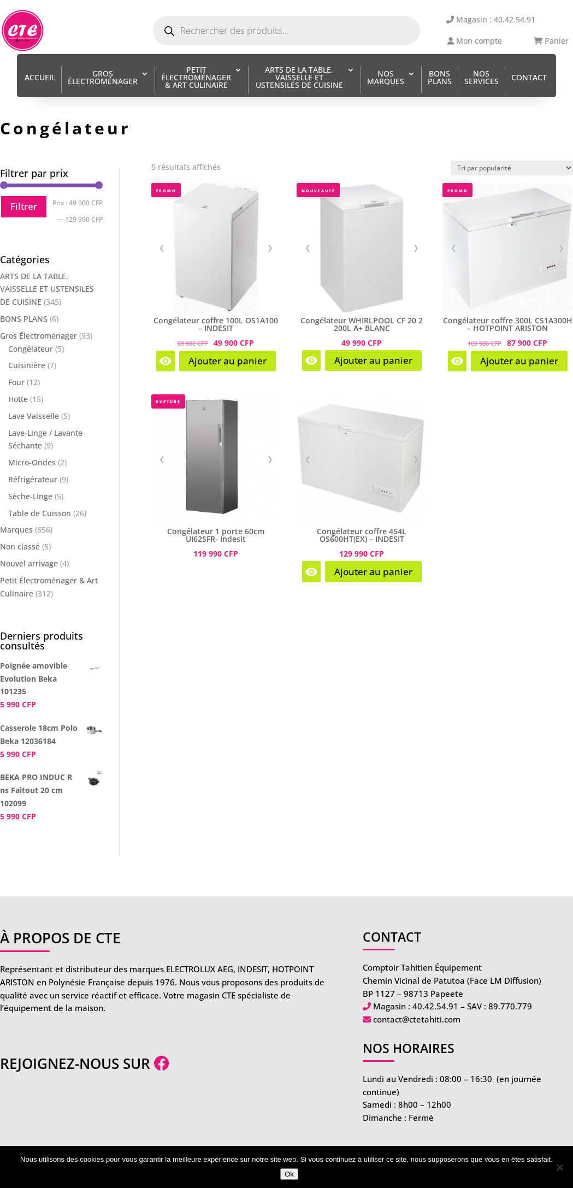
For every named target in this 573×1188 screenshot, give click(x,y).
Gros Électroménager (103, 78)
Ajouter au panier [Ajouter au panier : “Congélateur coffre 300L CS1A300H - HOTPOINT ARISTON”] (519, 360)
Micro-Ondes (32, 462)
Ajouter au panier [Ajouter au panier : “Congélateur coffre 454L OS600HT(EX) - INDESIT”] (373, 571)
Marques (16, 529)
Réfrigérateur (32, 479)
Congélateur (30, 349)
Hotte (18, 399)
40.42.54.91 (435, 1006)
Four (16, 382)
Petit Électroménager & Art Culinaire (196, 78)
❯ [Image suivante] (270, 247)
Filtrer (23, 206)
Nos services (481, 78)
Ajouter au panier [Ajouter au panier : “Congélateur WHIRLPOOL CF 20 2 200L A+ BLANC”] (373, 360)
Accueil (40, 78)
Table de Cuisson (39, 513)
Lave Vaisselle (33, 416)
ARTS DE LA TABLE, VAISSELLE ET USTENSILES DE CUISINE (299, 78)
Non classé (20, 546)
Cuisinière (26, 365)
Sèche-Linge (30, 496)
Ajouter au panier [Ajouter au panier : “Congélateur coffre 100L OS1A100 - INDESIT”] (227, 360)
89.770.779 (510, 1006)
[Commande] (512, 168)
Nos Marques (385, 78)
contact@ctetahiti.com (416, 1019)
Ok (289, 1174)
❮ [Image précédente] (162, 247)
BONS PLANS (440, 78)
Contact (529, 78)
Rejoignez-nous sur (84, 1063)
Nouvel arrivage (29, 563)
